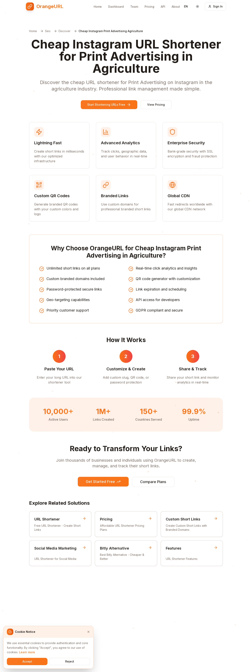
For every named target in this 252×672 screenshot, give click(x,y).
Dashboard (116, 6)
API (163, 6)
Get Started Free (103, 481)
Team (134, 6)
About (176, 6)
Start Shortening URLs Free (109, 105)
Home (98, 6)
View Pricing (156, 104)
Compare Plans (153, 482)
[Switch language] (186, 6)
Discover (64, 31)
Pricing (149, 6)
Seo (47, 31)
